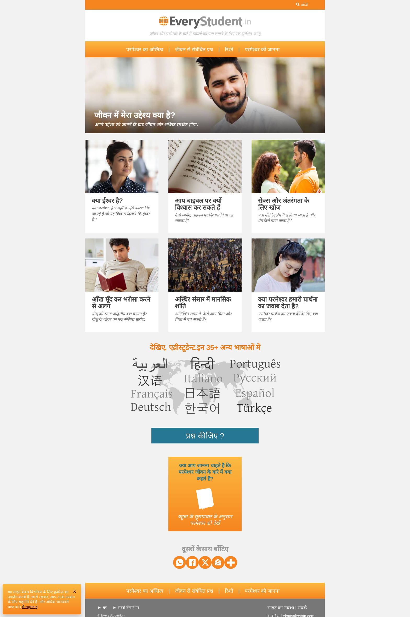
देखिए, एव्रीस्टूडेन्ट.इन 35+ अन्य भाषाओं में (205, 347)
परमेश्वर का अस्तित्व (144, 49)
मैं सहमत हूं (30, 607)
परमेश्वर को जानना (262, 49)
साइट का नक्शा (280, 607)
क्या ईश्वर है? (107, 200)
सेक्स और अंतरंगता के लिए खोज (283, 204)
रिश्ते (229, 49)
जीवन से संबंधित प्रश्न (194, 49)
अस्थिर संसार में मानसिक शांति (203, 303)
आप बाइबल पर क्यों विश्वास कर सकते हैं (198, 204)
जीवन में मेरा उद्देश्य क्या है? (134, 115)
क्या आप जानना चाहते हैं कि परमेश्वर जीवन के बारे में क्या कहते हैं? (205, 472)
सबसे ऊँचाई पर (128, 607)
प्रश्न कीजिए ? (205, 436)
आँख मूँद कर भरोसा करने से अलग (121, 303)
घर (105, 607)
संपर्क (302, 607)
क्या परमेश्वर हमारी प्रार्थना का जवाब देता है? (287, 303)
